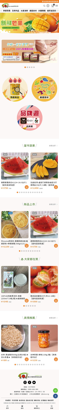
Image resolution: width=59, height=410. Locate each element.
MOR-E (53, 403)
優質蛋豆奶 (51, 10)
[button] (58, 11)
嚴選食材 (33, 10)
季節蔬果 (6, 10)
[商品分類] (56, 6)
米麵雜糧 (42, 10)
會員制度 (22, 400)
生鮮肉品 (15, 10)
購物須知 (37, 400)
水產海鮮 (24, 10)
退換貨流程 (29, 400)
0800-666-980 (33, 389)
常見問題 (15, 400)
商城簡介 (8, 400)
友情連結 (44, 400)
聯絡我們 (51, 400)
